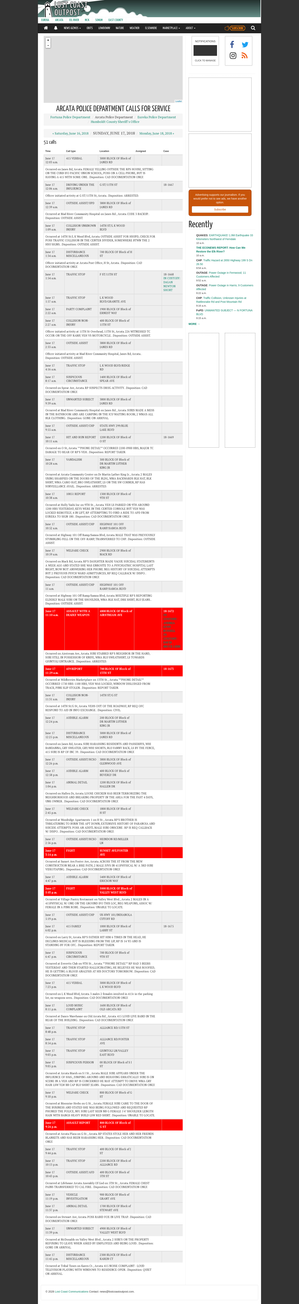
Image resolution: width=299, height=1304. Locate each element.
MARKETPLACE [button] (171, 28)
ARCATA (59, 20)
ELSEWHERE (151, 28)
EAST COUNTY (116, 20)
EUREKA (45, 20)
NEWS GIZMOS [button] (72, 28)
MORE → (194, 323)
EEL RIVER (74, 20)
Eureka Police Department (156, 117)
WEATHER (134, 28)
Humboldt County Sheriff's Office (115, 122)
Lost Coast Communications (71, 1291)
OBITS (90, 28)
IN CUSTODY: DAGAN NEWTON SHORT (171, 284)
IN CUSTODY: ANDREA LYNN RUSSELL (170, 622)
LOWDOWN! (104, 28)
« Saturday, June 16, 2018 (70, 133)
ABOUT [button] (190, 28)
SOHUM (99, 20)
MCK (87, 20)
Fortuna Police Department (70, 117)
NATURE (120, 28)
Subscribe (220, 209)
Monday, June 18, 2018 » (156, 133)
